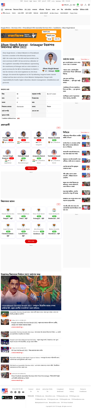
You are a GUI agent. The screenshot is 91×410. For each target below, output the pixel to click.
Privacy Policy (71, 390)
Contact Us (30, 390)
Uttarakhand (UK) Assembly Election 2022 (37, 28)
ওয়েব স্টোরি (21, 13)
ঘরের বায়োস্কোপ (64, 13)
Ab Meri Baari (54, 13)
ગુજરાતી (44, 1)
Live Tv (57, 39)
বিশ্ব (62, 10)
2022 (58, 128)
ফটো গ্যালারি (29, 13)
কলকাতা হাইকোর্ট (44, 13)
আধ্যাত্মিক (75, 10)
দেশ (58, 10)
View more (85, 59)
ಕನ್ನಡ (30, 1)
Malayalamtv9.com (41, 403)
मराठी (39, 1)
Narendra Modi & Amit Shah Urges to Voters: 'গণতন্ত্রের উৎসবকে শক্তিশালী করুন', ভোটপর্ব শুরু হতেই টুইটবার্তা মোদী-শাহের (35, 359)
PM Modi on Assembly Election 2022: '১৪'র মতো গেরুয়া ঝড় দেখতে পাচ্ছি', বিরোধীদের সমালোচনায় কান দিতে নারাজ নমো (34, 366)
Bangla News (5, 28)
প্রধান (5, 125)
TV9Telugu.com (74, 396)
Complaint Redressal (60, 390)
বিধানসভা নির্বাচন (18, 10)
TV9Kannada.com (62, 396)
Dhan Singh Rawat (51, 68)
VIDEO (14, 13)
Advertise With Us (47, 390)
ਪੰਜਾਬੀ (48, 1)
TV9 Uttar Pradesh (67, 403)
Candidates (57, 28)
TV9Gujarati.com (52, 399)
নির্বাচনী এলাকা (51, 36)
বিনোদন (48, 10)
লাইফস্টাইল (68, 10)
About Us (38, 390)
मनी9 (63, 1)
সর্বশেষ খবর (8, 10)
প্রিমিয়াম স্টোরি (84, 10)
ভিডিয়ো (66, 132)
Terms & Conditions (82, 390)
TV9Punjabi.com (65, 399)
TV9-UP (68, 1)
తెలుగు (35, 1)
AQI (74, 5)
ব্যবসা (53, 10)
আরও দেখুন (31, 168)
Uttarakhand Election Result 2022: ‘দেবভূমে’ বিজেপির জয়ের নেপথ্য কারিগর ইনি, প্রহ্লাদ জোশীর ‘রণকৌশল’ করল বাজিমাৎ (28, 306)
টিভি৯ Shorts (6, 13)
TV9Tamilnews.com (77, 399)
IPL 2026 (28, 10)
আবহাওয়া (35, 13)
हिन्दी (21, 1)
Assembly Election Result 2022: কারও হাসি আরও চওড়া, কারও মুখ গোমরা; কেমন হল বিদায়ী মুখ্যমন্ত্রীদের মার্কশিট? (34, 313)
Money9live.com (54, 403)
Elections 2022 (16, 28)
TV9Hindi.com (39, 396)
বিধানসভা (8, 201)
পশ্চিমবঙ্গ (41, 10)
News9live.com (50, 396)
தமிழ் (53, 1)
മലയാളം (58, 1)
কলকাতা (34, 10)
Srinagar (51, 71)
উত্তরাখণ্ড (20, 274)
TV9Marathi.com (40, 399)
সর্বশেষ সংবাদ (68, 59)
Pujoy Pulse (73, 13)
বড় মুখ (49, 39)
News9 (26, 1)
